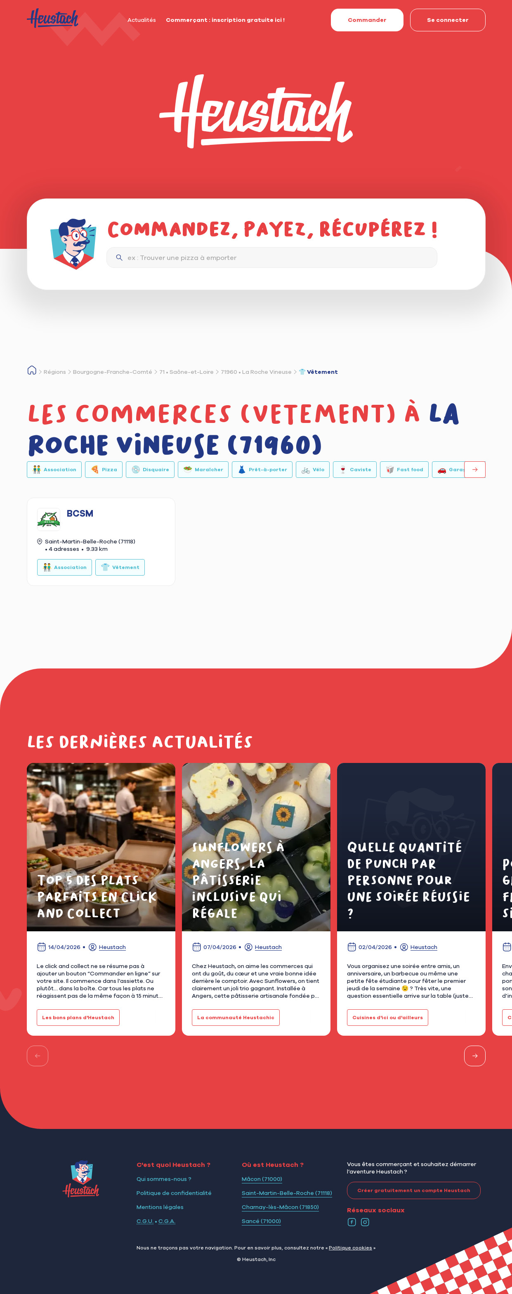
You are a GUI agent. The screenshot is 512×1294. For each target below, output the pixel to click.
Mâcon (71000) (262, 1179)
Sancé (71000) (261, 1221)
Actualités (141, 20)
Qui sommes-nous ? (164, 1179)
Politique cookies (350, 1247)
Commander (359, 19)
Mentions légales (160, 1207)
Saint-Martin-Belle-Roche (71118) (287, 1193)
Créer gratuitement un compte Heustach (408, 1190)
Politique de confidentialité (174, 1193)
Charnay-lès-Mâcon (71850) (280, 1207)
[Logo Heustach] (80, 1195)
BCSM (80, 513)
